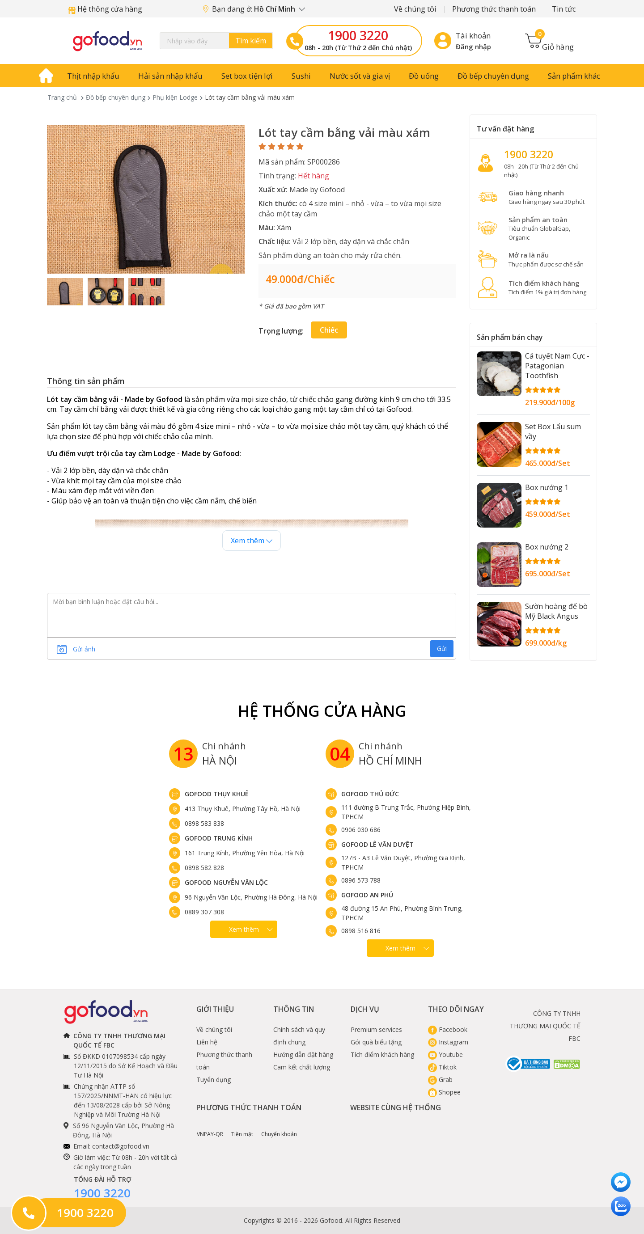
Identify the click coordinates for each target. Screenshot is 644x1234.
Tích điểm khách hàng (382, 1054)
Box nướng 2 (546, 547)
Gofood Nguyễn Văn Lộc (226, 882)
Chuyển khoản (279, 1127)
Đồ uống (424, 76)
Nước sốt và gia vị (360, 76)
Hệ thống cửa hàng (105, 9)
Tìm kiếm (250, 41)
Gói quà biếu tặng (376, 1042)
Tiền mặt (242, 1127)
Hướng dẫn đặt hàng (303, 1054)
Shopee (444, 1092)
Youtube (445, 1054)
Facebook (447, 1029)
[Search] (216, 40)
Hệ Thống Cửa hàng (322, 710)
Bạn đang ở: (254, 9)
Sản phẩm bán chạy (510, 337)
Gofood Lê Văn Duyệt (377, 844)
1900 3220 (358, 35)
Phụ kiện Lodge (175, 97)
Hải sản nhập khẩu (170, 76)
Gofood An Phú (367, 895)
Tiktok (442, 1067)
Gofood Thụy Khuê (217, 794)
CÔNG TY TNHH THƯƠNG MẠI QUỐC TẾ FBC (545, 1026)
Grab (440, 1079)
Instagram (448, 1042)
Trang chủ (62, 97)
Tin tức (564, 9)
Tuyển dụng (213, 1079)
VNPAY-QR (210, 1127)
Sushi (301, 76)
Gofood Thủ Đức (370, 794)
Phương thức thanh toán (494, 9)
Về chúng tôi (415, 9)
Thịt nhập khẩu (93, 76)
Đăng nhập (473, 46)
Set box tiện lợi (247, 76)
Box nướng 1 (546, 487)
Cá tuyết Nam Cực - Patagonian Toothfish (557, 365)
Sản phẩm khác (574, 76)
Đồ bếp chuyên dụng (493, 76)
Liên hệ (206, 1042)
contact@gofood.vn (120, 1146)
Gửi (442, 648)
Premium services (376, 1029)
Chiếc (329, 330)
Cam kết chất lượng (301, 1067)
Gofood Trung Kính (219, 838)
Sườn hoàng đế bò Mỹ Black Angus (556, 611)
